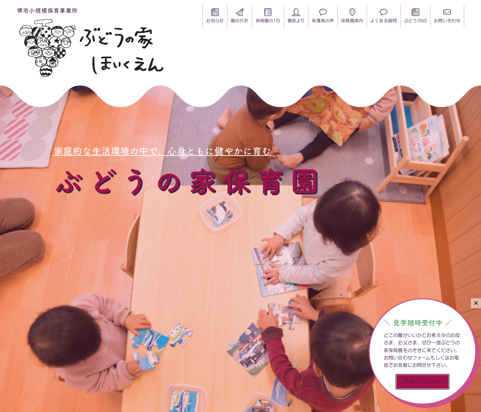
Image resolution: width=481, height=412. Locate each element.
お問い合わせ (447, 17)
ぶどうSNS (415, 17)
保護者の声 (323, 17)
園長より (296, 17)
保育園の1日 (268, 17)
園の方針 (240, 17)
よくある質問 (383, 17)
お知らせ (215, 17)
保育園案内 (352, 17)
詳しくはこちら (422, 381)
